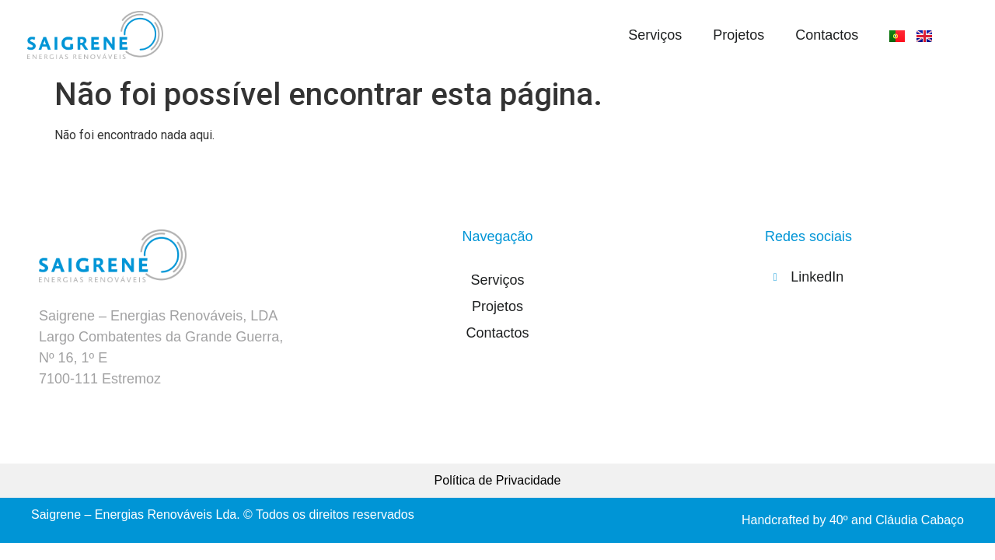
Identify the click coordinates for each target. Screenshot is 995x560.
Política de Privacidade (498, 480)
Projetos (738, 35)
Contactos (826, 35)
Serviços (655, 35)
